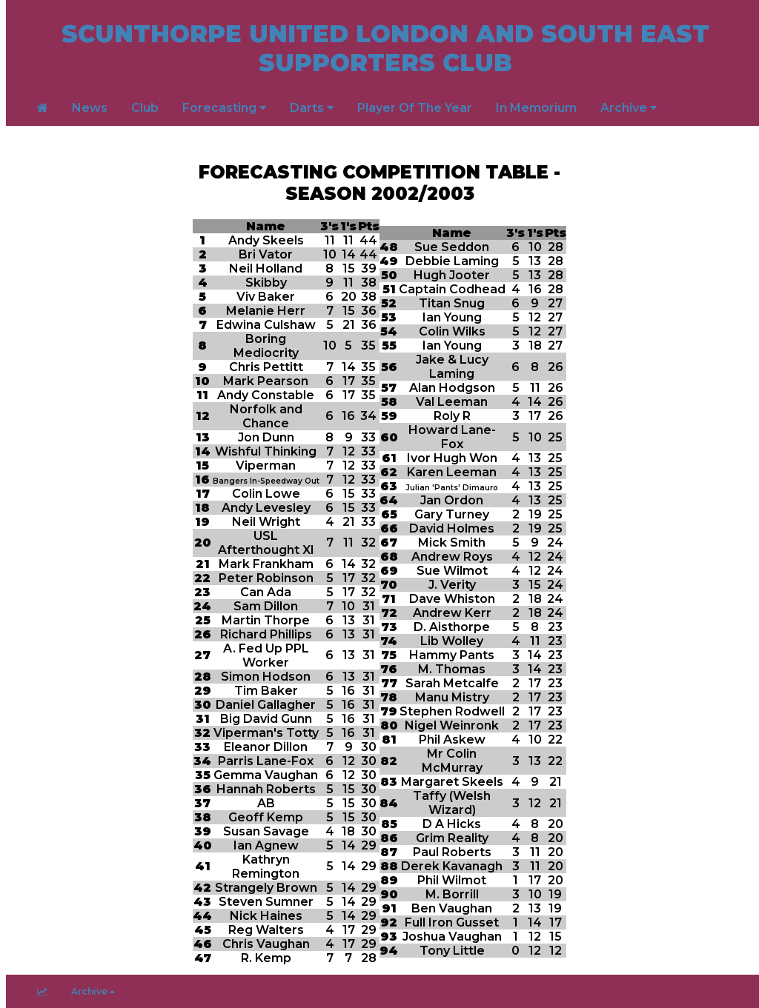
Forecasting (224, 108)
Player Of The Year (414, 108)
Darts (312, 108)
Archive (628, 108)
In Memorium (536, 108)
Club (145, 108)
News (89, 108)
